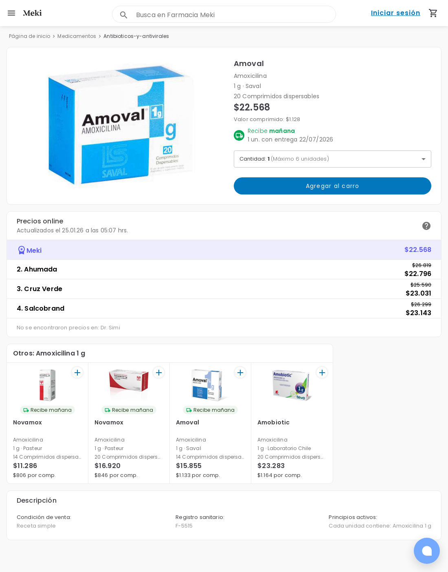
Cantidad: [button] (284, 159)
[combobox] (236, 15)
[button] (120, 126)
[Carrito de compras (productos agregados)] (433, 13)
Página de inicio (29, 36)
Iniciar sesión (396, 13)
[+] (77, 372)
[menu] (11, 13)
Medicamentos (76, 36)
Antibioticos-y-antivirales (136, 36)
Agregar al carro (332, 185)
